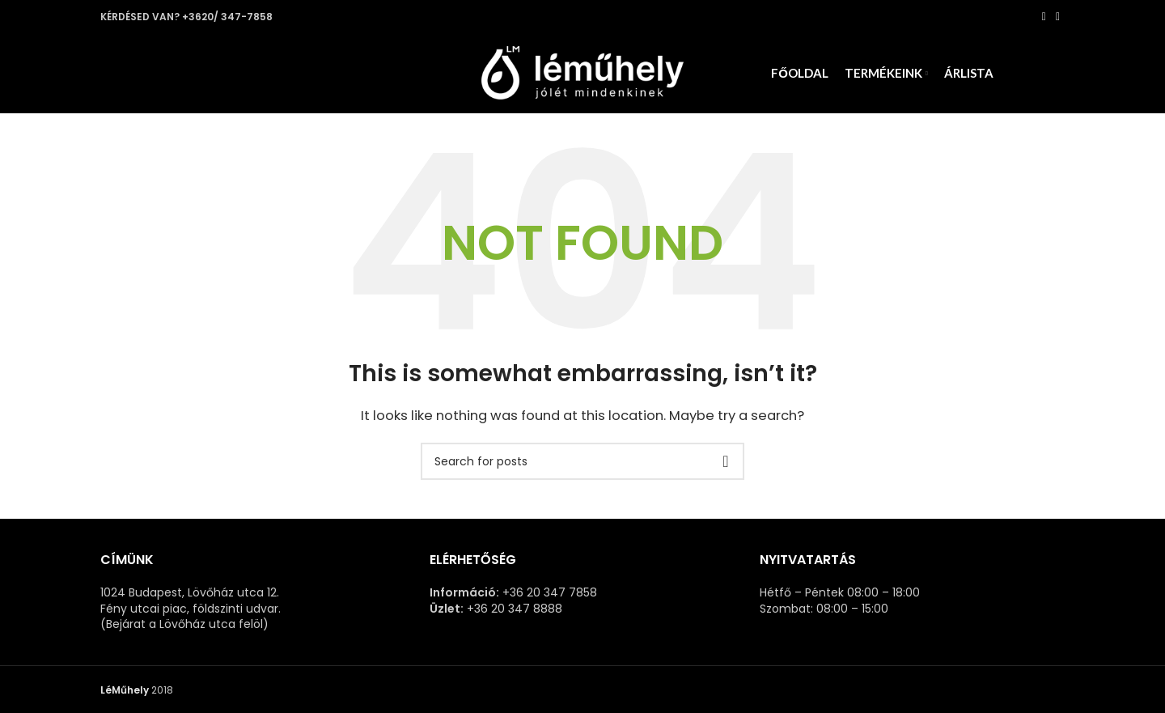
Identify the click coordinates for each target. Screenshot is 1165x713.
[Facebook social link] (1044, 17)
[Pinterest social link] (1058, 17)
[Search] (582, 467)
